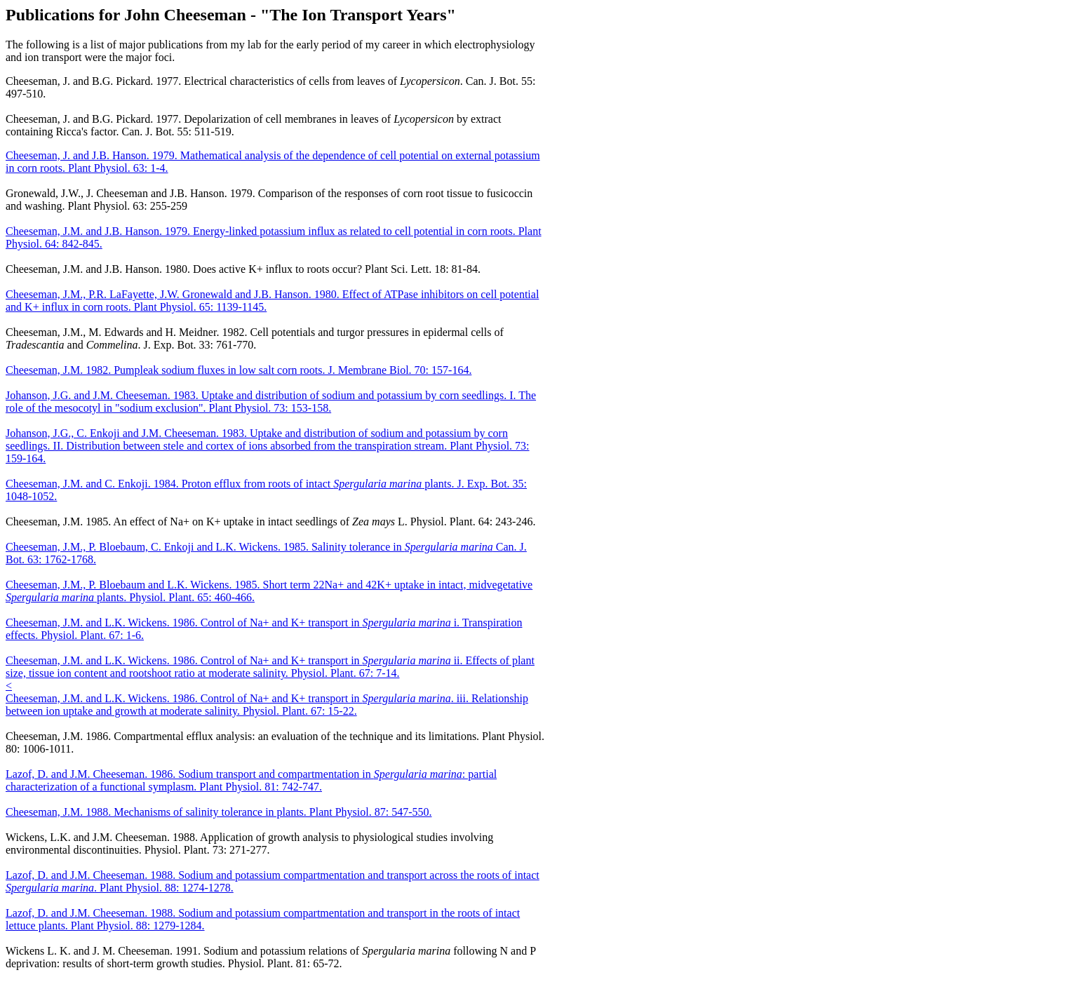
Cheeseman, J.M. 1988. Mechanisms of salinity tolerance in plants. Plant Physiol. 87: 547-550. (218, 812)
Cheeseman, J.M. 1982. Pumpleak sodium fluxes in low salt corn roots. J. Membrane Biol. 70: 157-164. (238, 370)
